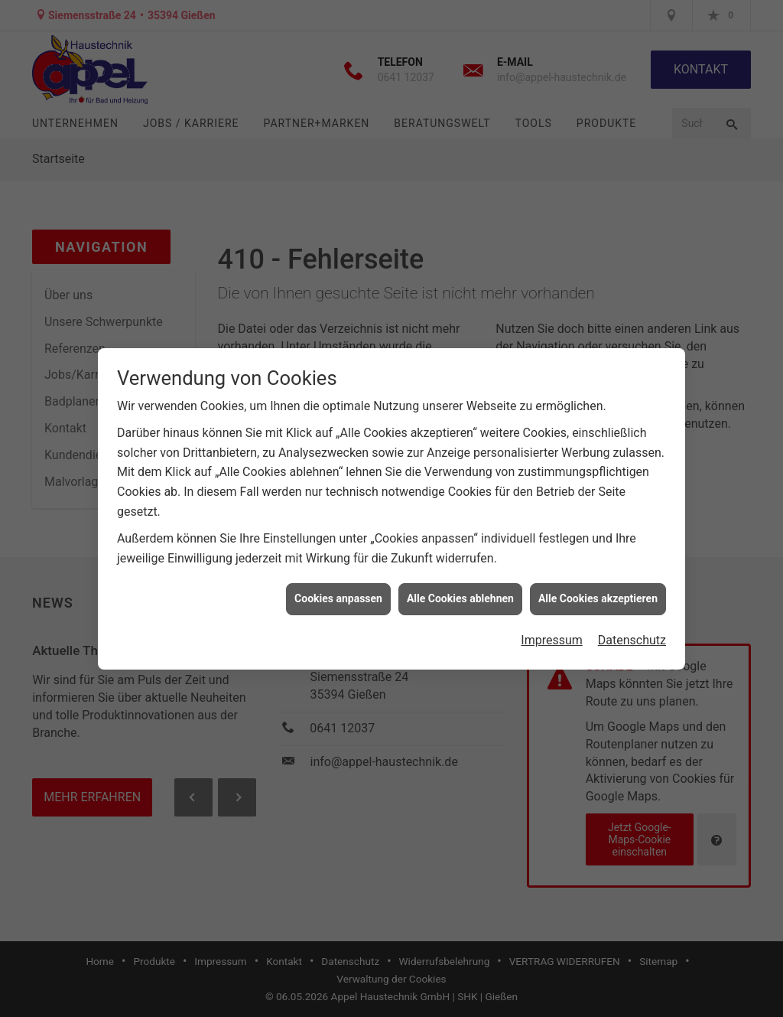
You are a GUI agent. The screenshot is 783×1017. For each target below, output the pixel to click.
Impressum (552, 634)
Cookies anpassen (338, 592)
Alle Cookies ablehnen (460, 592)
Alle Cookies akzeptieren (598, 592)
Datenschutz (632, 634)
